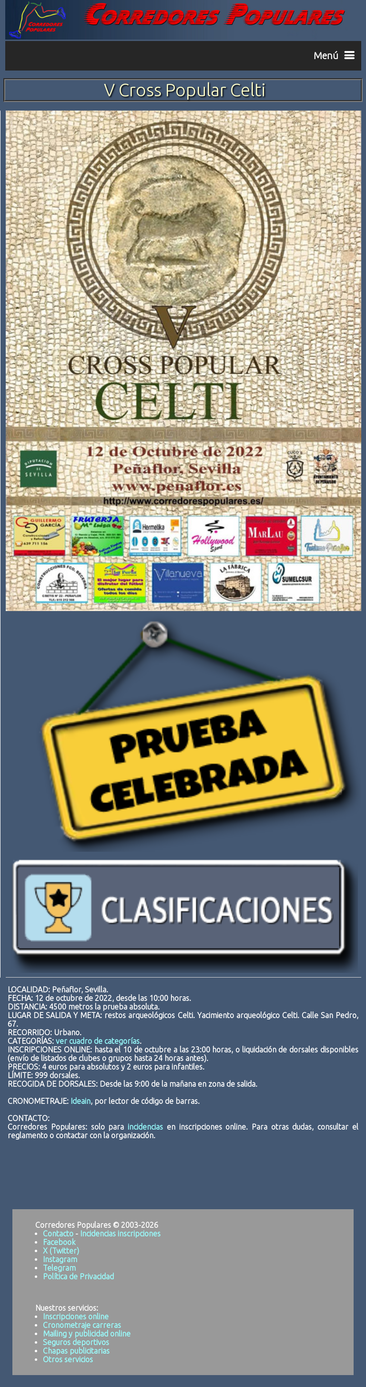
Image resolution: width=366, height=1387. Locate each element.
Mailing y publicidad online (87, 1333)
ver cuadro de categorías (98, 1041)
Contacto (58, 1233)
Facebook (59, 1242)
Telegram (59, 1268)
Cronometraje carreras (82, 1325)
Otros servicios (68, 1359)
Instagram (60, 1259)
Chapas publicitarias (76, 1350)
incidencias (145, 1126)
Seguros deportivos (76, 1342)
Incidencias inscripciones (120, 1233)
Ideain (81, 1101)
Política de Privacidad (78, 1276)
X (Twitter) (61, 1250)
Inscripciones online (76, 1316)
